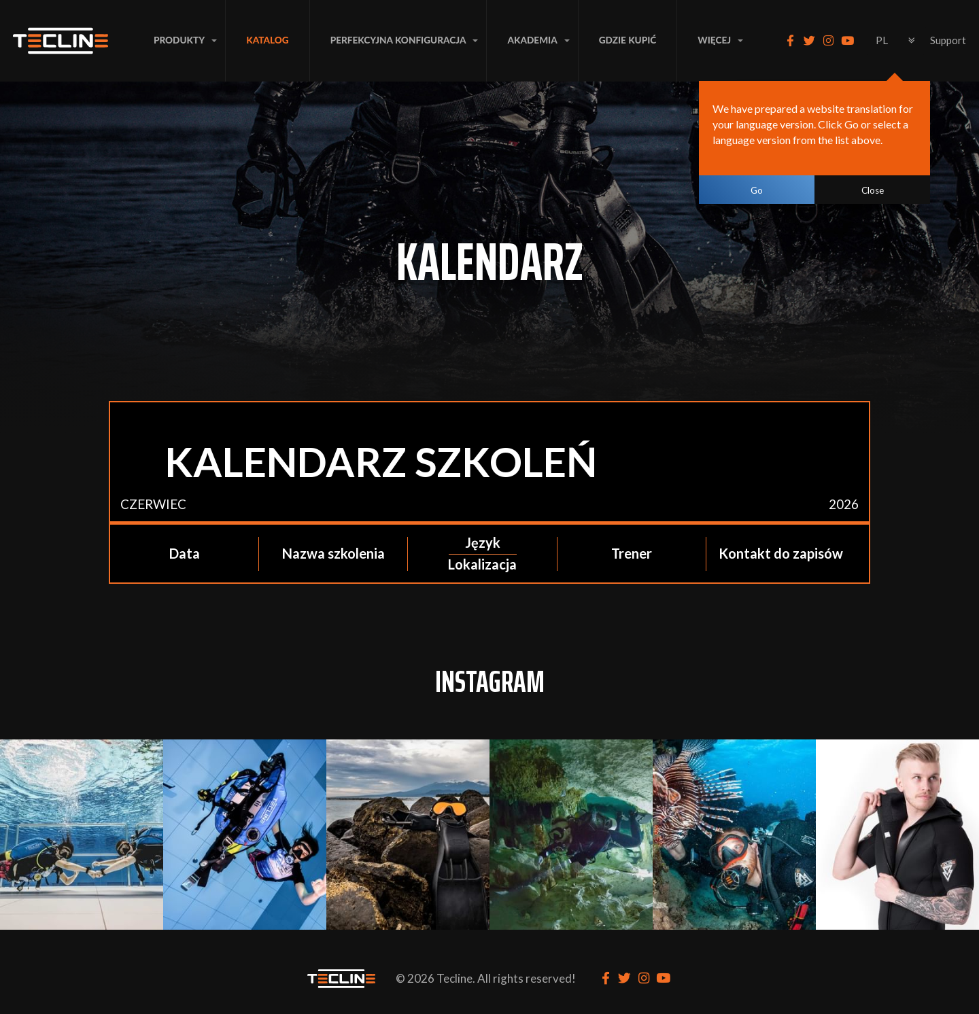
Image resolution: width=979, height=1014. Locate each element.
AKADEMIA (532, 40)
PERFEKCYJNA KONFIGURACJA (398, 40)
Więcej (714, 40)
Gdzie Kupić (628, 40)
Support (948, 40)
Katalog (267, 40)
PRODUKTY (179, 40)
